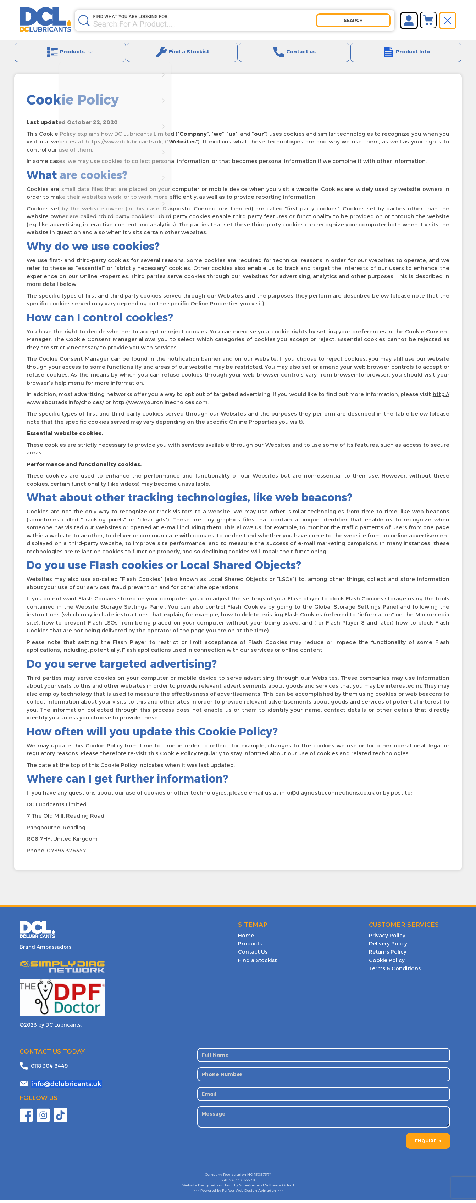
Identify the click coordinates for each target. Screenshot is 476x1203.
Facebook (26, 1118)
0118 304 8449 (49, 1068)
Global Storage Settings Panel (356, 610)
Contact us (294, 54)
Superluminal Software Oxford (266, 1188)
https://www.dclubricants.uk (123, 145)
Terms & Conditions (394, 970)
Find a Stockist (182, 54)
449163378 (245, 1182)
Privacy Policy (386, 939)
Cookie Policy (386, 962)
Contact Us (251, 954)
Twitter (43, 1118)
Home (246, 939)
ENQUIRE (425, 1143)
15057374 (263, 1177)
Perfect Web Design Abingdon (249, 1193)
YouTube (60, 1118)
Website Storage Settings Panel (120, 610)
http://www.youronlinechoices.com (159, 405)
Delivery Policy (387, 947)
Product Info (405, 54)
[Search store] (204, 20)
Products (70, 54)
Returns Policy (387, 954)
